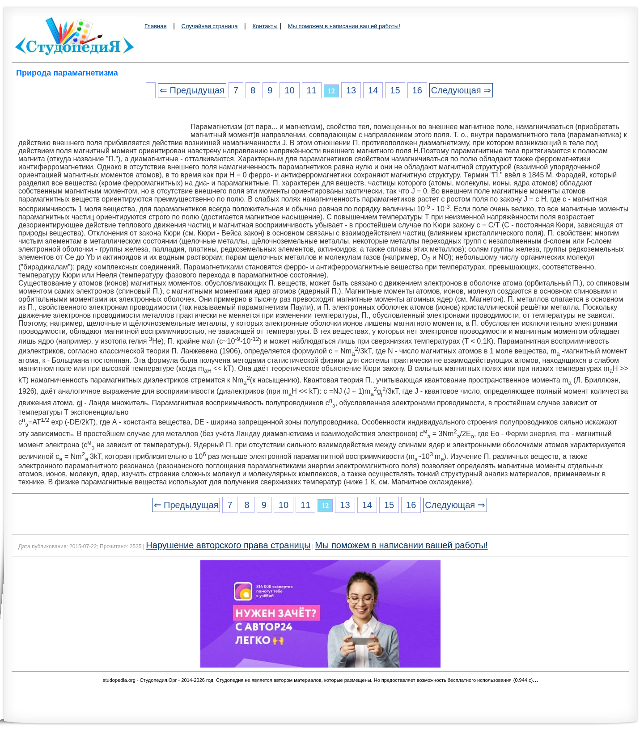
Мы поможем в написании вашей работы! (344, 26)
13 (351, 90)
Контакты (264, 26)
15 (395, 90)
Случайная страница (210, 26)
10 (289, 90)
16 (417, 90)
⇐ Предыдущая (192, 90)
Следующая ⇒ (461, 90)
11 (312, 90)
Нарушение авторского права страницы (228, 545)
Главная (155, 26)
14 (373, 90)
